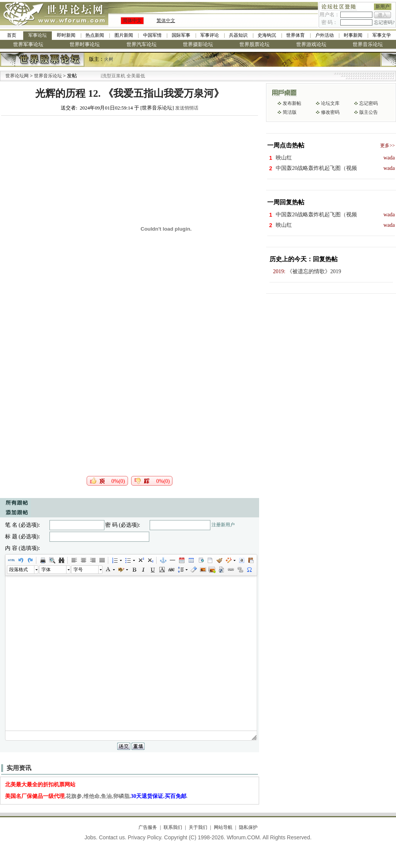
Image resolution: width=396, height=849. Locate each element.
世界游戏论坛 (311, 44)
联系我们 (173, 827)
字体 (46, 569)
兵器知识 (238, 35)
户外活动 (324, 35)
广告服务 (147, 827)
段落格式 (18, 569)
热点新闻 (94, 35)
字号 (78, 569)
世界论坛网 (17, 76)
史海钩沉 (267, 35)
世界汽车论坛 (141, 44)
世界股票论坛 (254, 44)
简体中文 (132, 20)
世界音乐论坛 (368, 44)
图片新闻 (123, 35)
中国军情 (152, 35)
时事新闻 (353, 35)
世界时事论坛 (85, 44)
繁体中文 (166, 20)
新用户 (382, 6)
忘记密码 (368, 103)
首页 (11, 35)
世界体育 (295, 35)
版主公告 (368, 112)
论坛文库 (330, 103)
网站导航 (223, 827)
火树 (108, 59)
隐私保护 (248, 827)
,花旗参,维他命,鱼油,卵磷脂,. (96, 796)
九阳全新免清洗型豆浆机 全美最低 (121, 76)
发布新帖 (292, 103)
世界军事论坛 (28, 44)
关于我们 (198, 827)
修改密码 (330, 112)
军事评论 (209, 35)
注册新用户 (223, 524)
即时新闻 (66, 35)
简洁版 (290, 112)
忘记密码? (384, 22)
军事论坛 (37, 35)
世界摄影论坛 (198, 44)
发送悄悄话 (186, 108)
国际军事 (181, 35)
